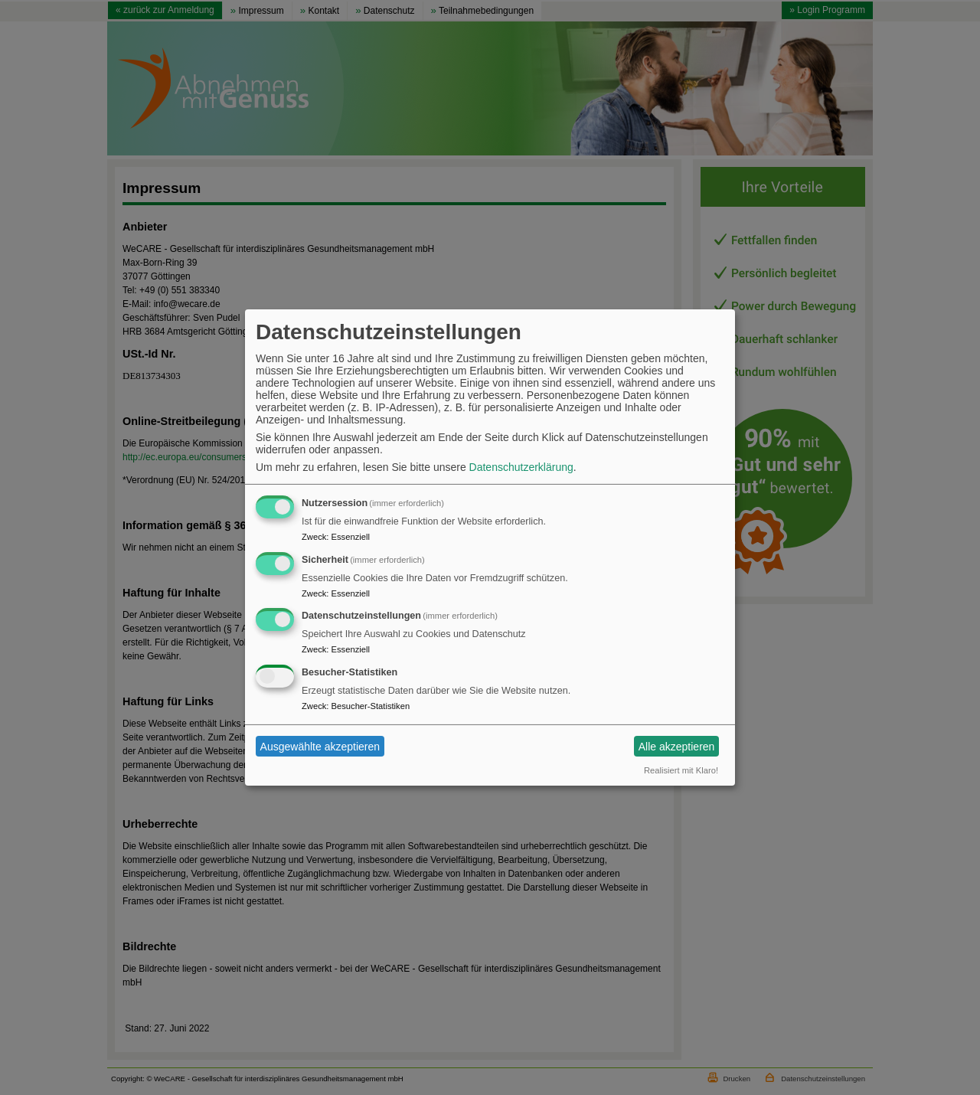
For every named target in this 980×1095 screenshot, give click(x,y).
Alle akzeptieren (677, 746)
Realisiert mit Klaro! (681, 770)
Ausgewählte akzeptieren (320, 746)
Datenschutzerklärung (521, 467)
